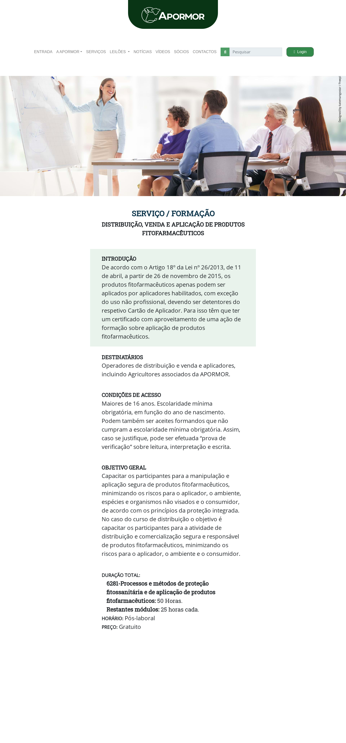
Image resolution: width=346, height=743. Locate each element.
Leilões (118, 52)
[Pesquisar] (255, 52)
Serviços (96, 52)
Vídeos (163, 52)
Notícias (143, 52)
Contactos (204, 52)
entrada (43, 52)
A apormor (67, 52)
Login (300, 52)
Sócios (181, 52)
